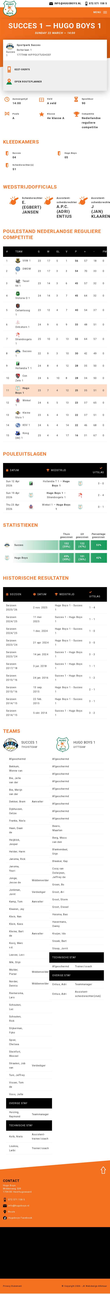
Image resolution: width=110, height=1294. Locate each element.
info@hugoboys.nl (65, 4)
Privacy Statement (12, 1287)
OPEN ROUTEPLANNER (25, 83)
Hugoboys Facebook (17, 1219)
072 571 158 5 (96, 4)
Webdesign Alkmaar (96, 1287)
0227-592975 (18, 71)
